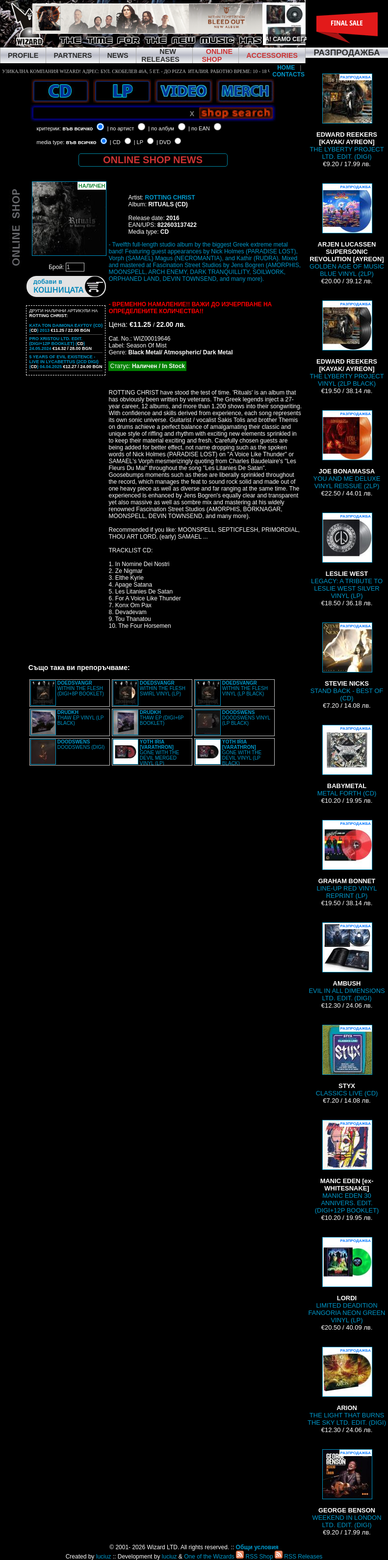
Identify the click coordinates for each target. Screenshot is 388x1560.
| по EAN (199, 128)
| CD (115, 142)
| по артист (120, 128)
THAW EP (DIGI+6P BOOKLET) (162, 718)
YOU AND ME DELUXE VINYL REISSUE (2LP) (347, 450)
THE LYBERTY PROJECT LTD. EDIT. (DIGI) (347, 117)
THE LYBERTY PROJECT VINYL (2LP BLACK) (347, 343)
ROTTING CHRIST (170, 197)
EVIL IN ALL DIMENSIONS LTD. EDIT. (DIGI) (347, 962)
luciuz (103, 1556)
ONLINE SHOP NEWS (153, 159)
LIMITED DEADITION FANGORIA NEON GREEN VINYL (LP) (347, 1280)
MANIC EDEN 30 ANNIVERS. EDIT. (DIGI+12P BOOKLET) (347, 1167)
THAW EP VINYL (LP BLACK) (80, 718)
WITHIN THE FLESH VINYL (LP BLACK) (245, 688)
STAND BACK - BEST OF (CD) (347, 662)
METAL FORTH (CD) (347, 761)
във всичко (77, 128)
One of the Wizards (209, 1556)
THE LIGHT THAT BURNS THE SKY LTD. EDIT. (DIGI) (347, 1386)
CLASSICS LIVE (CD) (347, 1061)
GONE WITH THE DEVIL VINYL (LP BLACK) (241, 752)
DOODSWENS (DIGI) (81, 744)
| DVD (163, 142)
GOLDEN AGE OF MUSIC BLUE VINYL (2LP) (347, 230)
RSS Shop (254, 1556)
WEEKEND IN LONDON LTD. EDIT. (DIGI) (346, 1489)
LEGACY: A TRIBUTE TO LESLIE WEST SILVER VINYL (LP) (347, 556)
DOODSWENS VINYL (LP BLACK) (246, 718)
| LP (138, 142)
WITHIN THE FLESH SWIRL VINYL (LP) (162, 688)
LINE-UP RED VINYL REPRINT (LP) (347, 859)
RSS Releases (298, 1556)
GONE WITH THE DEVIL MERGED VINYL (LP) (159, 752)
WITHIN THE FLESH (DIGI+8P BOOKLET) (80, 688)
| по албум (161, 128)
